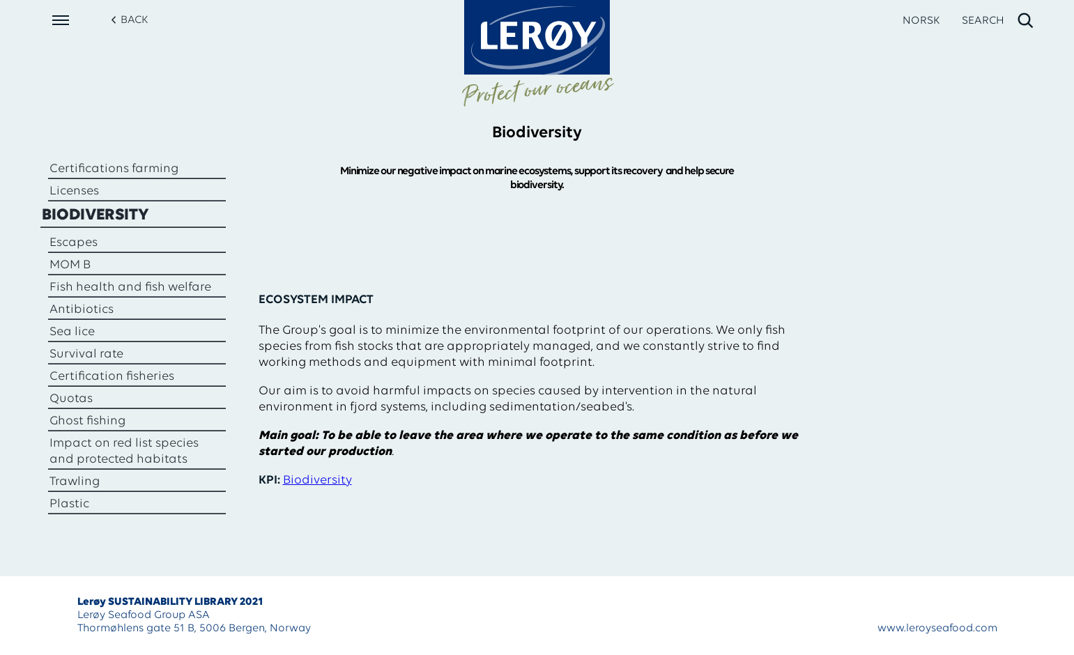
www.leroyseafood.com (937, 628)
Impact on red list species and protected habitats (124, 451)
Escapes (73, 242)
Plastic (69, 504)
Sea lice (72, 332)
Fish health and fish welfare (130, 287)
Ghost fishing (87, 421)
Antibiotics (81, 309)
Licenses (74, 191)
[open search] (998, 21)
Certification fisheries (111, 376)
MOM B (70, 265)
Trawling (74, 481)
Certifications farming (113, 169)
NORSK (921, 20)
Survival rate (86, 354)
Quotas (71, 399)
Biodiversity (95, 215)
